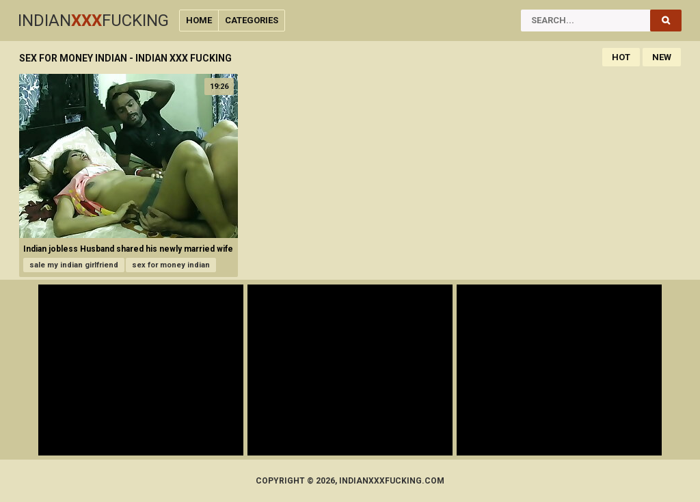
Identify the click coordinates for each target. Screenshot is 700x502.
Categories (251, 20)
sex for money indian (171, 265)
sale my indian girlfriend (73, 265)
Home (199, 20)
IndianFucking (93, 20)
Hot (621, 57)
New (661, 57)
